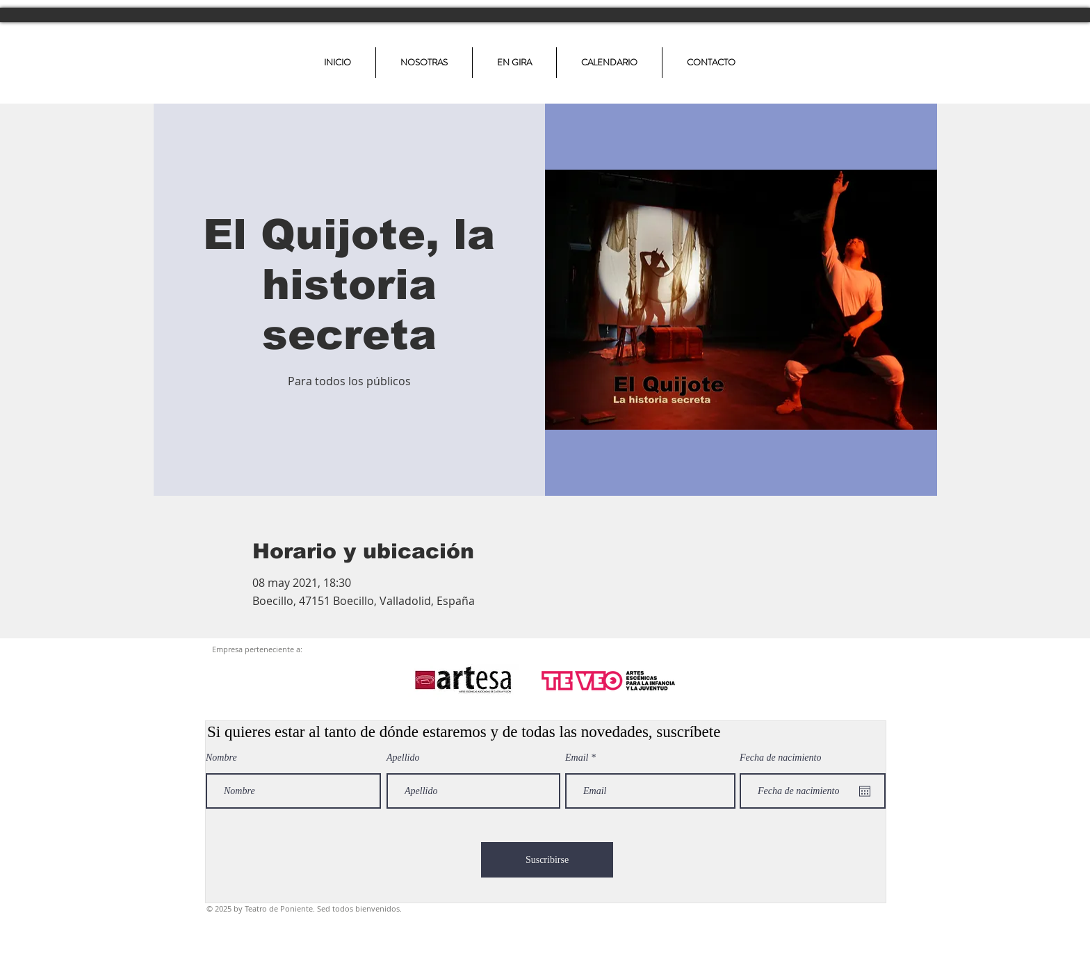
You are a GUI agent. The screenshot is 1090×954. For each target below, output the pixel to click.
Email (576, 758)
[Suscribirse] (547, 860)
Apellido (403, 758)
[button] (514, 62)
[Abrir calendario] (864, 791)
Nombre (221, 758)
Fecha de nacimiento (780, 758)
